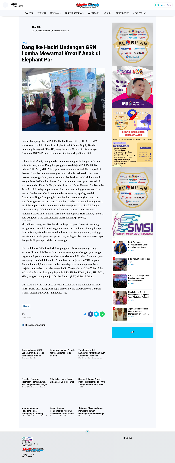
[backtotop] (87, 432)
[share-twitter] (96, 314)
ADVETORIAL (140, 13)
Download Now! (164, 5)
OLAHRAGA (94, 13)
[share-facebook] (90, 314)
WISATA (108, 13)
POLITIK (28, 13)
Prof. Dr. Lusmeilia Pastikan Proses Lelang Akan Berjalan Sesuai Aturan (139, 244)
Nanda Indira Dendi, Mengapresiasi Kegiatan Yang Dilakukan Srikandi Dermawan (138, 294)
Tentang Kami (27, 446)
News (24, 42)
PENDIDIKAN (122, 13)
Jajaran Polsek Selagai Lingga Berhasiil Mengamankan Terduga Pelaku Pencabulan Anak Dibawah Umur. (138, 311)
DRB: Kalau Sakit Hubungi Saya (139, 260)
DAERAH (40, 13)
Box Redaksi (26, 442)
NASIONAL (55, 13)
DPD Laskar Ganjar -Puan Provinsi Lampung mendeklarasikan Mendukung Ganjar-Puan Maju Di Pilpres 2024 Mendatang (138, 278)
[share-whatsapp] (102, 314)
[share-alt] (84, 314)
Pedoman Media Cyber (30, 444)
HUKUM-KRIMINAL (74, 13)
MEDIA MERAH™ (27, 457)
